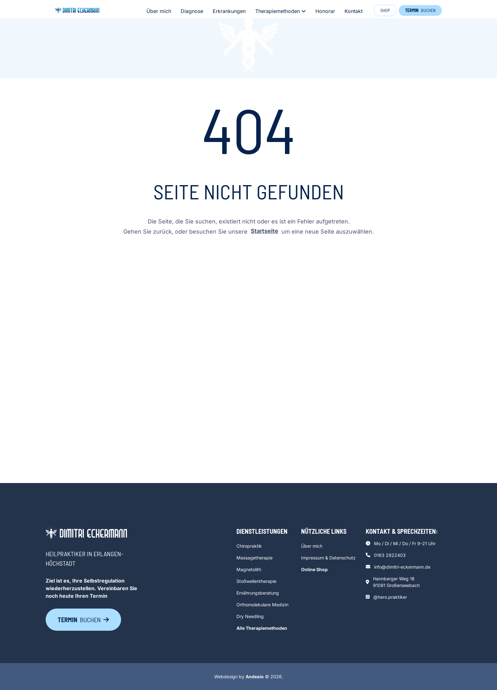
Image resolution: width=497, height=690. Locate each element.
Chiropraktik (249, 546)
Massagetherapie (254, 557)
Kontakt (354, 11)
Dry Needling (250, 616)
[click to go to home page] (77, 10)
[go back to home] (86, 534)
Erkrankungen (229, 11)
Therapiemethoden (280, 11)
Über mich (158, 11)
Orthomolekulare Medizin (262, 604)
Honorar (325, 11)
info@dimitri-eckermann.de (402, 567)
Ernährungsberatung (257, 593)
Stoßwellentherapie (256, 581)
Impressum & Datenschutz (328, 557)
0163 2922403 (390, 555)
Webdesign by (239, 676)
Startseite (264, 231)
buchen (420, 10)
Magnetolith (248, 569)
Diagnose (192, 11)
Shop (385, 10)
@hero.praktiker (390, 597)
